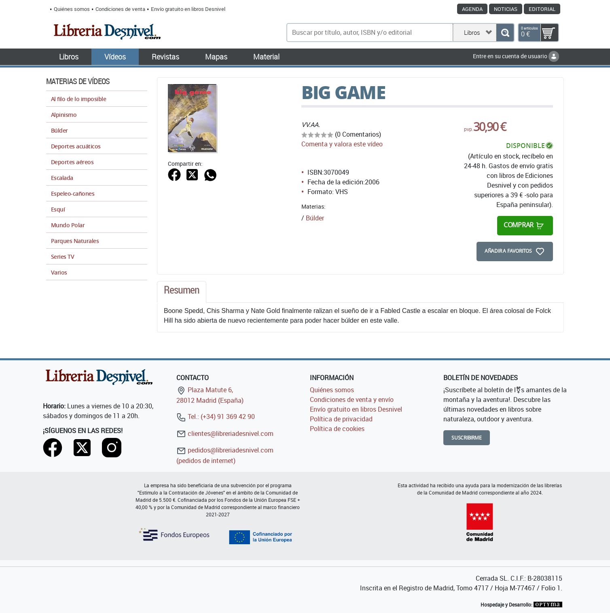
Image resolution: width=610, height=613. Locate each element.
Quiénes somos (72, 9)
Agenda (472, 9)
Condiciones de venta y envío (352, 399)
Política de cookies (337, 428)
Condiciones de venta (120, 9)
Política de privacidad (341, 418)
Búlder (315, 217)
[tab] (181, 292)
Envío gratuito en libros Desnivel (188, 9)
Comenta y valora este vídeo (342, 144)
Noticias (505, 9)
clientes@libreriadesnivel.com (224, 433)
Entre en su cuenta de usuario (516, 56)
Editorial (542, 9)
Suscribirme (466, 437)
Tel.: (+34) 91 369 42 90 (215, 416)
